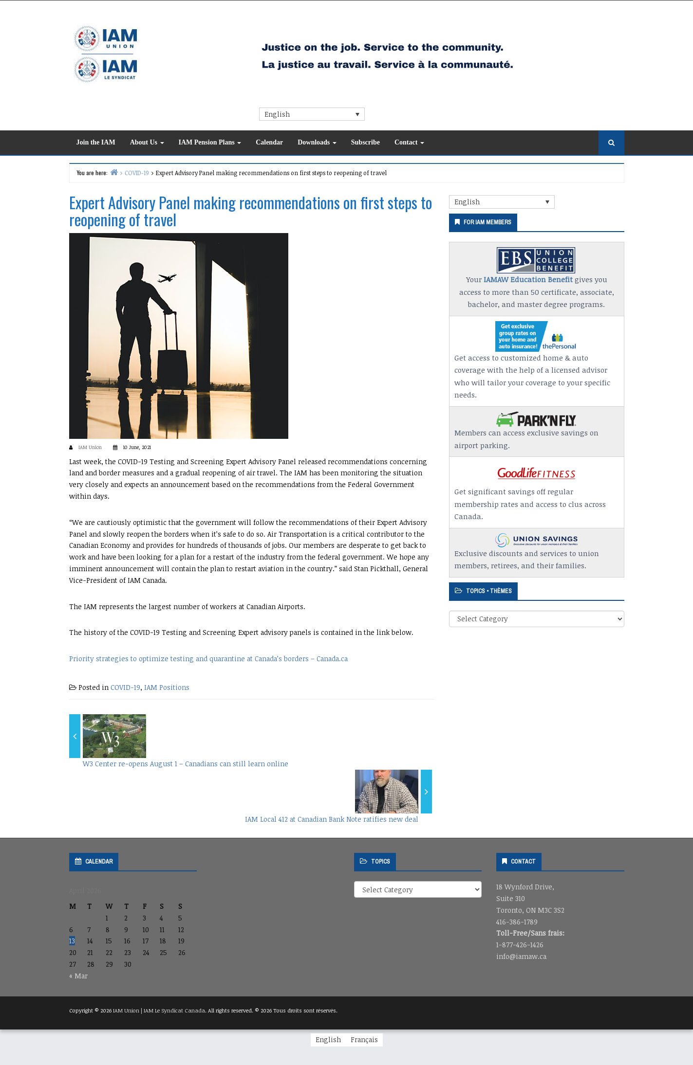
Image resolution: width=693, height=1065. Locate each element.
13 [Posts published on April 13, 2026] (72, 940)
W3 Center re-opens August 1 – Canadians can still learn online (185, 763)
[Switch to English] (328, 1039)
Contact (409, 142)
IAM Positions (166, 687)
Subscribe (365, 142)
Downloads (317, 142)
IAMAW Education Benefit (528, 279)
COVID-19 (125, 687)
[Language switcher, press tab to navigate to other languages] (312, 114)
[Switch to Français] (364, 1039)
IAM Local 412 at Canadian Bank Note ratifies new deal (331, 819)
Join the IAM (95, 142)
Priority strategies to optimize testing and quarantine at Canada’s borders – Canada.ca (208, 658)
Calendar (269, 142)
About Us (147, 142)
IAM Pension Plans (210, 142)
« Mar (78, 975)
